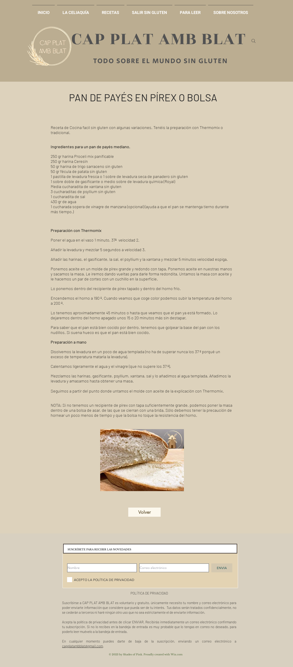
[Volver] (144, 512)
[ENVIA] (221, 567)
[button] (149, 10)
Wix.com (177, 654)
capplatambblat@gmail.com (82, 646)
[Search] (253, 41)
